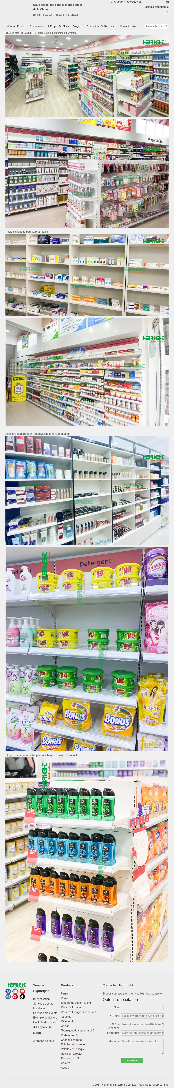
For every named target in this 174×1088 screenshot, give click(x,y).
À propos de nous (43, 1040)
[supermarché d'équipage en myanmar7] (86, 859)
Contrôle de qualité (44, 1022)
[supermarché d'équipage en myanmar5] (87, 490)
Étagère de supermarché (76, 1002)
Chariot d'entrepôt (72, 1039)
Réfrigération (69, 1021)
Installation (39, 1008)
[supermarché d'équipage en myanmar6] (86, 649)
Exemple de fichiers (45, 1017)
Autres (65, 1067)
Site (166, 1084)
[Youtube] (22, 991)
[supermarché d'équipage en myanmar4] (87, 371)
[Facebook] (8, 991)
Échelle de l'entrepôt (73, 1044)
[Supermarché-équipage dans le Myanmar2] (87, 173)
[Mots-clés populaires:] (166, 26)
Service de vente (43, 1003)
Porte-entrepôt (69, 1035)
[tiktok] (22, 996)
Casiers (65, 1063)
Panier (65, 993)
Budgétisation (41, 999)
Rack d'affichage (71, 1007)
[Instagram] (8, 996)
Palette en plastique (73, 1049)
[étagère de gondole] (154, 26)
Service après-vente (45, 1013)
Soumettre (132, 1060)
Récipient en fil (70, 1058)
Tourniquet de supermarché (77, 1030)
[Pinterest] (15, 996)
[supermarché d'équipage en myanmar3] (87, 275)
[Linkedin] (15, 991)
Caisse (65, 1025)
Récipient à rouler (71, 1053)
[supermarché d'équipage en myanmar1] (87, 76)
